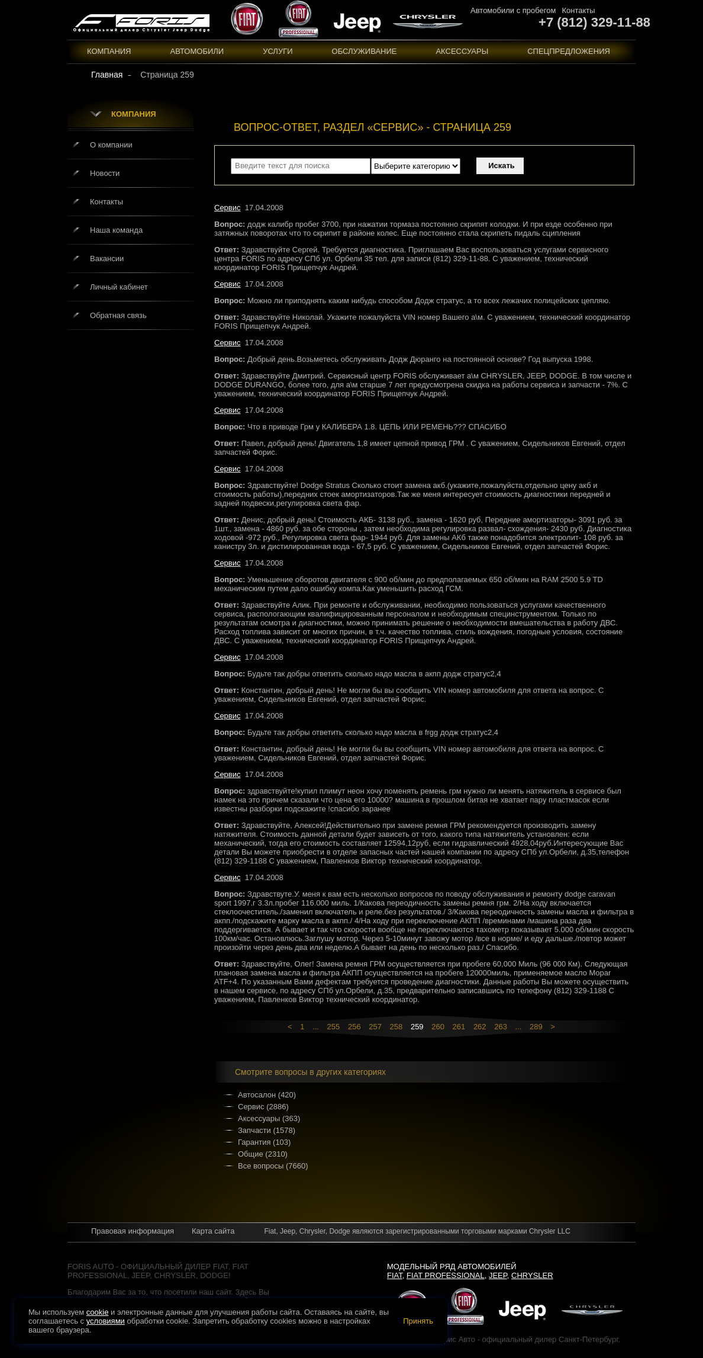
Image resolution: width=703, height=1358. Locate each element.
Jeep (498, 1275)
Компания (109, 51)
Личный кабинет (119, 286)
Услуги (277, 51)
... (315, 1026)
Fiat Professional (446, 1275)
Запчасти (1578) (266, 1130)
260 (437, 1026)
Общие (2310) (263, 1154)
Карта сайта (213, 1231)
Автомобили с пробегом (513, 10)
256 (354, 1026)
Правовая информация (132, 1231)
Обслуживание (364, 51)
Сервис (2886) (263, 1106)
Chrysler (532, 1275)
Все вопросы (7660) (273, 1165)
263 (500, 1026)
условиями (105, 1321)
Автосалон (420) (267, 1094)
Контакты (578, 10)
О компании (111, 144)
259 (417, 1026)
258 (396, 1026)
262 (479, 1026)
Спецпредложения (568, 51)
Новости (105, 173)
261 (459, 1026)
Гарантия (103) (264, 1142)
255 (333, 1026)
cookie (97, 1312)
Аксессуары (462, 51)
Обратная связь (118, 315)
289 (536, 1026)
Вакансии (107, 258)
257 (375, 1026)
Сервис (227, 207)
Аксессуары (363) (269, 1118)
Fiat (394, 1275)
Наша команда (116, 230)
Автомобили (197, 51)
